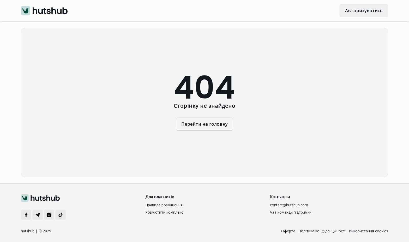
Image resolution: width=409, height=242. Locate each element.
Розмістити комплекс (164, 212)
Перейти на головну (204, 124)
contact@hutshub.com (289, 204)
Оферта (288, 230)
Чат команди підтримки (290, 212)
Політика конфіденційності (322, 230)
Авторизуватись (364, 11)
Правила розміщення (164, 204)
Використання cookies (368, 230)
